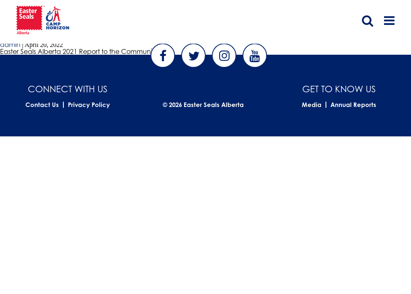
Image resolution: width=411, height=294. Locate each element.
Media (311, 105)
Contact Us (42, 105)
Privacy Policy (89, 105)
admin (10, 44)
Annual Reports (353, 105)
